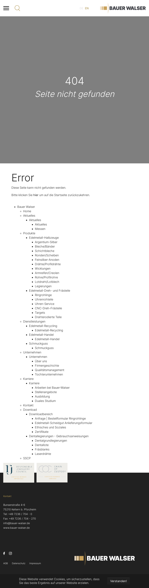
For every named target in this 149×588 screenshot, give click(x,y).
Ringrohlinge (43, 295)
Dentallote (42, 445)
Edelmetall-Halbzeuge (44, 237)
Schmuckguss (38, 343)
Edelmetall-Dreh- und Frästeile (49, 290)
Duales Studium (45, 401)
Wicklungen (42, 268)
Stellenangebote (46, 392)
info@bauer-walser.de (16, 523)
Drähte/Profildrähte (48, 264)
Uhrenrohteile (44, 299)
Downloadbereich (41, 414)
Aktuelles (29, 215)
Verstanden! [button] (118, 581)
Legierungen (43, 286)
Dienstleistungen (34, 321)
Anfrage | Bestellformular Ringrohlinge (60, 418)
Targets (40, 312)
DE (81, 8)
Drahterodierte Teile (48, 317)
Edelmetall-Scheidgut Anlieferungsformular (63, 423)
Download (30, 409)
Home (27, 211)
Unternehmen (32, 352)
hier (35, 195)
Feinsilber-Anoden (47, 259)
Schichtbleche (44, 251)
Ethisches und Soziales (50, 427)
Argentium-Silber (46, 242)
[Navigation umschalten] (6, 8)
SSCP (27, 458)
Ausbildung (42, 396)
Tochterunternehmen (49, 374)
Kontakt (28, 405)
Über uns (41, 361)
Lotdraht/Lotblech (47, 281)
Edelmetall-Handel (41, 334)
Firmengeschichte (47, 365)
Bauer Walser (26, 206)
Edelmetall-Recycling (43, 326)
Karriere (28, 379)
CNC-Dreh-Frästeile (48, 308)
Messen (40, 229)
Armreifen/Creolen (47, 273)
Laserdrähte (43, 453)
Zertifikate (41, 431)
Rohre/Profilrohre (46, 277)
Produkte (29, 233)
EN (87, 8)
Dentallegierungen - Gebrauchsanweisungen (59, 436)
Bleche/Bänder (45, 246)
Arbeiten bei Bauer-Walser (52, 387)
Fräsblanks (42, 449)
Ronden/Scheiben (47, 255)
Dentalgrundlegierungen (51, 440)
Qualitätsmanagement (49, 370)
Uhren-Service (44, 304)
